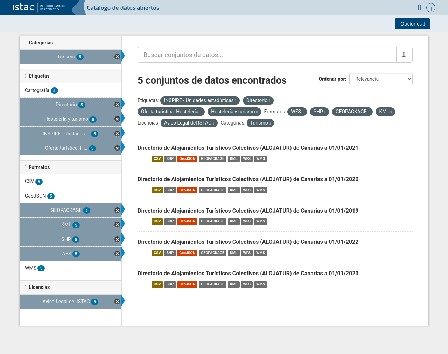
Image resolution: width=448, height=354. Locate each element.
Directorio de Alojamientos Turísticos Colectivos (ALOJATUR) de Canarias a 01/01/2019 (248, 210)
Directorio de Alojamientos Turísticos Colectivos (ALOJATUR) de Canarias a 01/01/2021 (248, 147)
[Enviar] (404, 55)
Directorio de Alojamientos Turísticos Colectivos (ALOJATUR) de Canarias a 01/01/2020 (248, 179)
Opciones (412, 23)
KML (234, 158)
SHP (170, 158)
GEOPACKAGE (212, 158)
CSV (157, 158)
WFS (247, 158)
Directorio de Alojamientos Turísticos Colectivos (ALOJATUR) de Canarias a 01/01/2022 (248, 242)
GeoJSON (187, 158)
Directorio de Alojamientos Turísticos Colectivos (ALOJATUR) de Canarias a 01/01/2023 (248, 273)
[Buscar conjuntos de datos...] (267, 55)
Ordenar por (332, 79)
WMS (260, 158)
